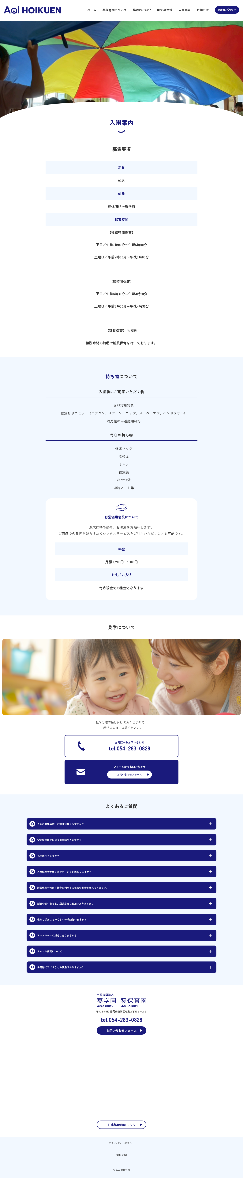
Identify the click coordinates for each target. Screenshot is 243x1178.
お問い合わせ (227, 10)
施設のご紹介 (142, 10)
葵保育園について (115, 10)
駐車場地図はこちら (121, 1124)
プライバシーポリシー (121, 1143)
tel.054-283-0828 (129, 748)
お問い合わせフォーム (129, 774)
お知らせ (203, 10)
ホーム (91, 10)
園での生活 (164, 10)
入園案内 (184, 10)
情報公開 (121, 1155)
